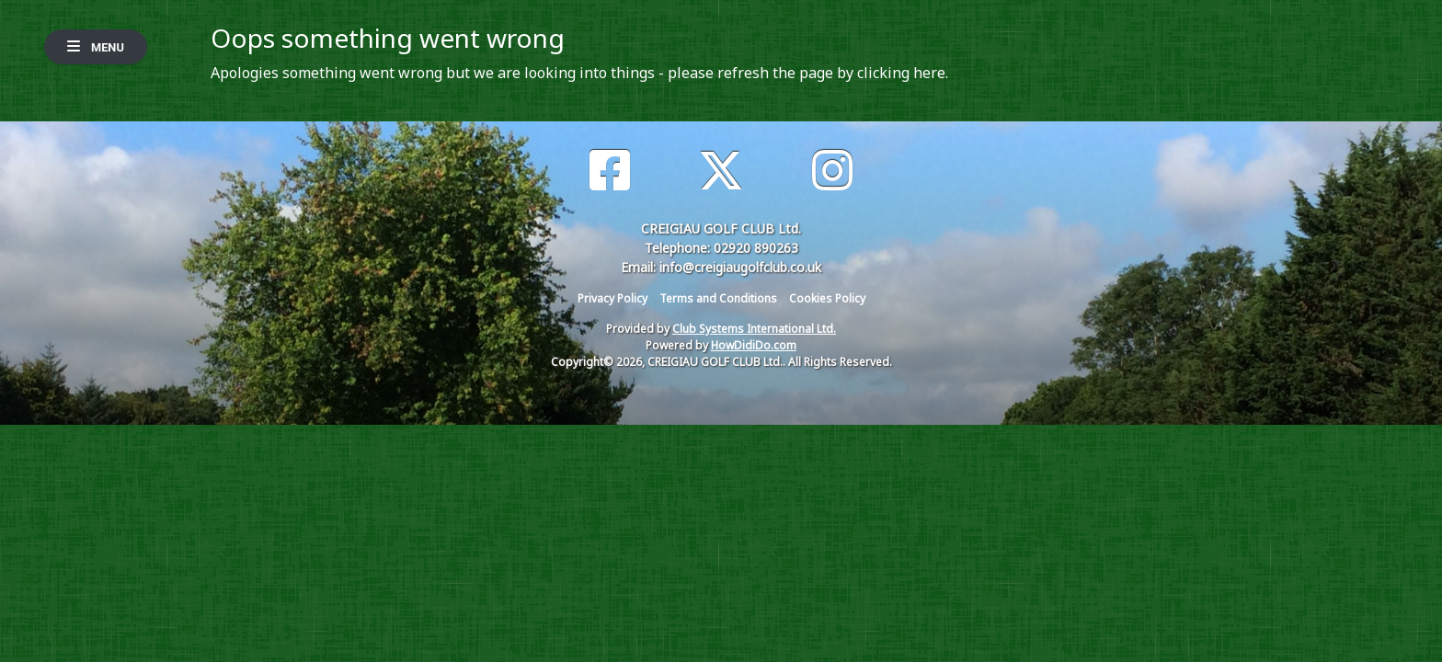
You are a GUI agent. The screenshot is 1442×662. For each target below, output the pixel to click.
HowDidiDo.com (753, 345)
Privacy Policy (612, 298)
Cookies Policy (827, 298)
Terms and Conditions (718, 298)
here (929, 73)
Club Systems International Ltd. (754, 329)
